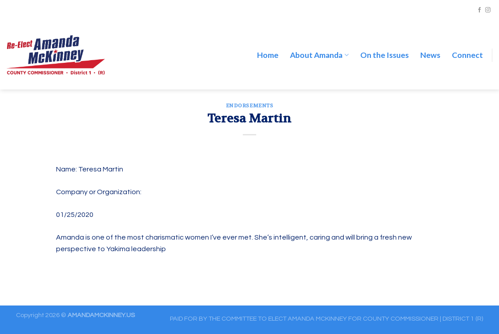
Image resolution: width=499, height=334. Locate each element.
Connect (467, 45)
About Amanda (319, 45)
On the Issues (384, 45)
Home (267, 45)
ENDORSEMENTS (250, 105)
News (430, 45)
